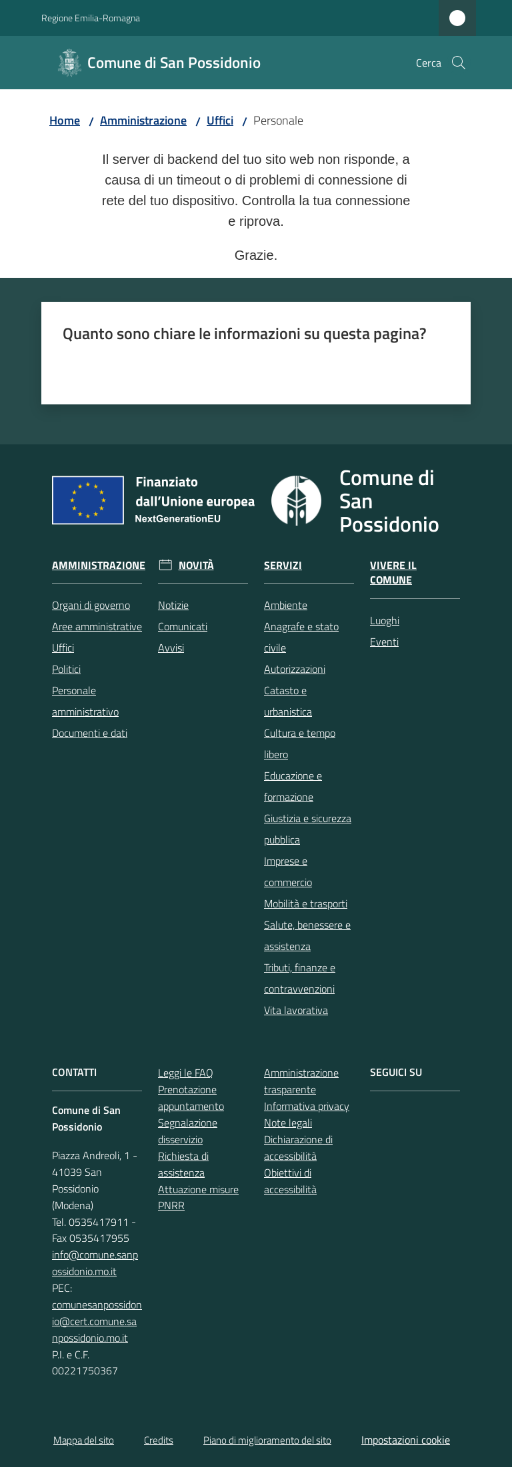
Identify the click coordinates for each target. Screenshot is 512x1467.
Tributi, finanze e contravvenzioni (299, 978)
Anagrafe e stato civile (301, 637)
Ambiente (285, 605)
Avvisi (171, 648)
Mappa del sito (83, 1440)
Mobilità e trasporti (305, 903)
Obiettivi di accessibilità (290, 1181)
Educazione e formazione (293, 786)
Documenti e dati (89, 733)
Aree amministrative (97, 626)
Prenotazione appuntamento (191, 1097)
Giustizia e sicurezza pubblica (307, 828)
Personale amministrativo (85, 701)
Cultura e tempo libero (299, 743)
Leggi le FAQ (185, 1073)
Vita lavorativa (296, 1010)
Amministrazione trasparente (301, 1081)
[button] (459, 63)
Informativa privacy (306, 1106)
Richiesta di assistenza (183, 1164)
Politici (66, 669)
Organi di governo (91, 605)
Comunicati (182, 626)
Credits (158, 1440)
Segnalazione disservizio (187, 1131)
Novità (196, 565)
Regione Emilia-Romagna (90, 18)
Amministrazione (143, 120)
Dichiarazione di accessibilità (298, 1147)
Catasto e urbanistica (288, 701)
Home (64, 120)
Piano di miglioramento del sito (267, 1440)
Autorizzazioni (294, 669)
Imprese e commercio (288, 871)
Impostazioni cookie (405, 1440)
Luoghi (384, 620)
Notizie (173, 605)
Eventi (384, 642)
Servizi (283, 565)
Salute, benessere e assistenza (307, 935)
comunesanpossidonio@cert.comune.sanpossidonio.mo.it (97, 1321)
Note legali (288, 1123)
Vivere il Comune (393, 573)
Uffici (220, 120)
